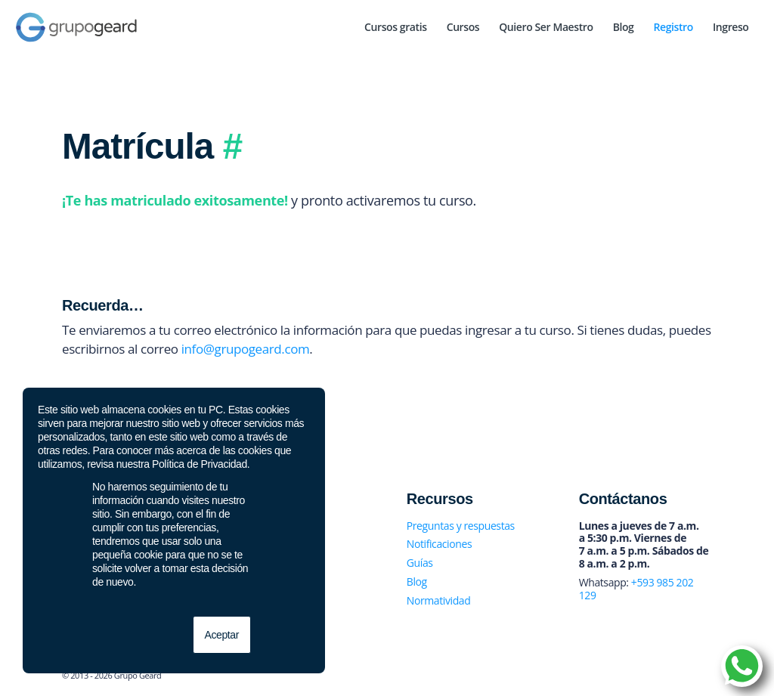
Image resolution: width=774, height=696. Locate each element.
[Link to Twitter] (655, 677)
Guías (420, 562)
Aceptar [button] (222, 635)
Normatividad (439, 600)
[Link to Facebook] (632, 677)
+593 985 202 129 (636, 588)
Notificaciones (439, 544)
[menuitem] (395, 27)
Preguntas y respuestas (461, 525)
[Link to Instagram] (678, 677)
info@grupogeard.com (245, 348)
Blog (417, 581)
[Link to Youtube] (700, 677)
